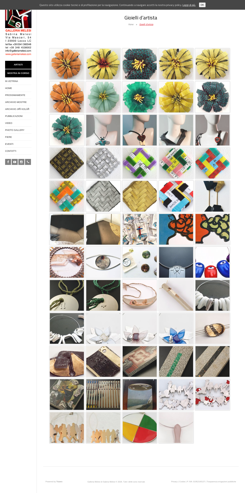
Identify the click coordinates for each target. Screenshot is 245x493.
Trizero (59, 482)
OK (202, 5)
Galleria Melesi (72, 45)
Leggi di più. (189, 5)
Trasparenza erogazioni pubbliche (221, 482)
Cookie (182, 482)
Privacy (174, 482)
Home (130, 24)
